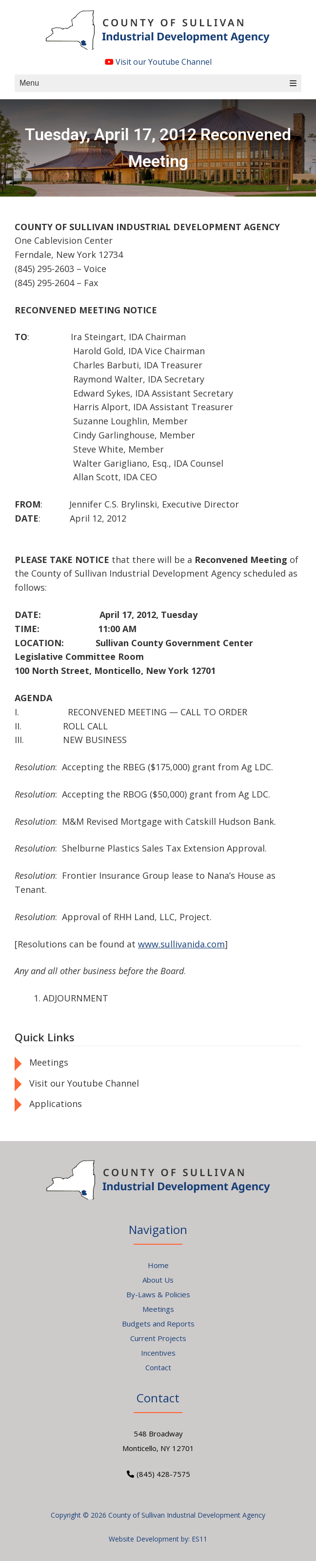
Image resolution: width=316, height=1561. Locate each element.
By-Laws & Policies (158, 1294)
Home (158, 1265)
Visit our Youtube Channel (158, 61)
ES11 (199, 1538)
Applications (55, 1103)
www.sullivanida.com (181, 944)
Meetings (48, 1062)
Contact (158, 1367)
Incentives (158, 1353)
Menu (158, 83)
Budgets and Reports (158, 1323)
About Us (158, 1280)
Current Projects (158, 1338)
